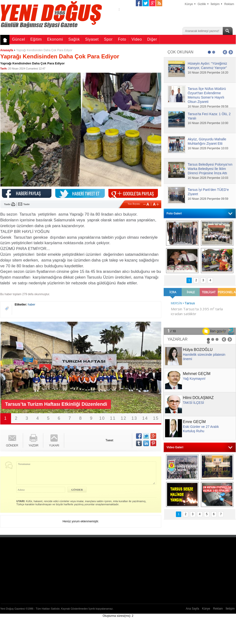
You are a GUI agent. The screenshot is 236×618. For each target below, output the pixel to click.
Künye (189, 4)
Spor (108, 39)
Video (136, 39)
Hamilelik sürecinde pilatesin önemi (204, 357)
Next (151, 367)
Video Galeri (175, 447)
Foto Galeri (174, 213)
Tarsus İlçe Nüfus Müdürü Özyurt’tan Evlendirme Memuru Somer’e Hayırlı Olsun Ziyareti (207, 95)
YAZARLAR (177, 339)
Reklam (229, 4)
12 (123, 418)
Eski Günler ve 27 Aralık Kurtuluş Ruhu (201, 429)
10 (102, 418)
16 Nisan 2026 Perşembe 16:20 (208, 72)
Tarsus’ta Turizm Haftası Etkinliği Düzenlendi (56, 404)
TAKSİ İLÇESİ (193, 403)
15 (156, 418)
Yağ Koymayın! (194, 379)
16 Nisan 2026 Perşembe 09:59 (208, 198)
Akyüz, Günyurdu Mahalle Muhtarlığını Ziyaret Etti (207, 141)
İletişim (215, 4)
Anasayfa (6, 50)
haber (31, 304)
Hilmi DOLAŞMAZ (198, 398)
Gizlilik (202, 4)
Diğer (152, 39)
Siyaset (92, 39)
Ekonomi (55, 39)
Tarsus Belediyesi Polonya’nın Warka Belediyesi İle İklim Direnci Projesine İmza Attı (210, 168)
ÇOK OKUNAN (180, 52)
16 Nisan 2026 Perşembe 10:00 (208, 123)
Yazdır (7, 204)
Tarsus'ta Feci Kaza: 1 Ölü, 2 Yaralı (209, 116)
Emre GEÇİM (194, 422)
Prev (10, 367)
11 (113, 418)
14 (145, 418)
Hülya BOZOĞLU (198, 350)
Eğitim (36, 39)
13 (134, 418)
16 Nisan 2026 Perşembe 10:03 (208, 148)
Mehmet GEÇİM (197, 374)
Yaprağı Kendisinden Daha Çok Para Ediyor (44, 50)
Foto (122, 39)
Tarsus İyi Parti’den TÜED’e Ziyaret (208, 192)
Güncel (18, 39)
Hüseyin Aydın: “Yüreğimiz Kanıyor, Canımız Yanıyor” (207, 66)
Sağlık (74, 39)
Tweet (109, 440)
